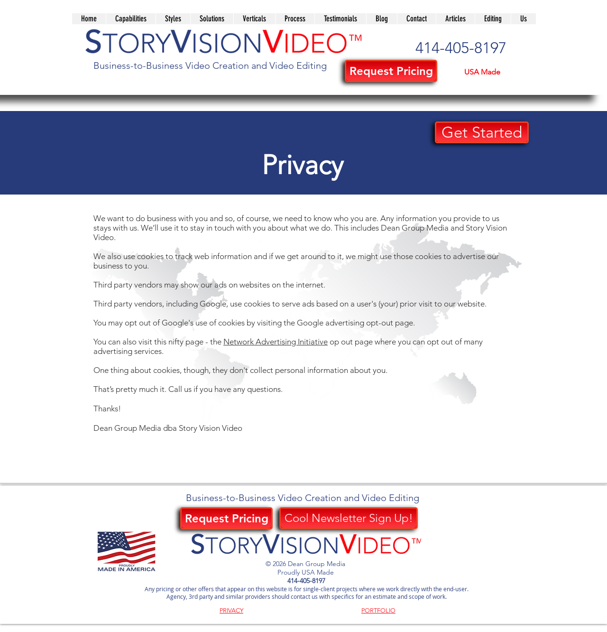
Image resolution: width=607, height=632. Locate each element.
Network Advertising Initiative (275, 341)
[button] (211, 18)
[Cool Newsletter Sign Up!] (348, 518)
